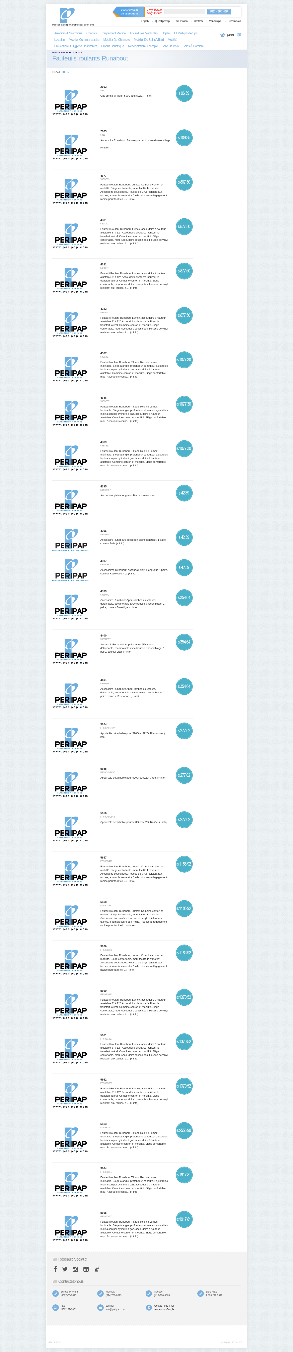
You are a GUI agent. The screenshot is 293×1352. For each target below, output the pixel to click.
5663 (103, 1124)
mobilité (172, 39)
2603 (103, 131)
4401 (103, 680)
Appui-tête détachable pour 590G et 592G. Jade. (128, 777)
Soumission (182, 21)
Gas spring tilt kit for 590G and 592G (121, 95)
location (59, 39)
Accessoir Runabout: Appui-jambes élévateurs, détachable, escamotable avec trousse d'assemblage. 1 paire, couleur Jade (132, 648)
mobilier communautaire (84, 39)
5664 (103, 1168)
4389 (103, 442)
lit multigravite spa (185, 33)
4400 (103, 635)
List (66, 72)
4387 (103, 353)
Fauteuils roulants (71, 52)
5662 (103, 1079)
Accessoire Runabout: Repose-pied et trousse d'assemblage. (135, 140)
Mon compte (215, 21)
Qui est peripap (162, 21)
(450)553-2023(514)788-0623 (154, 12)
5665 (103, 1212)
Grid (56, 72)
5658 (103, 902)
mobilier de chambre (116, 39)
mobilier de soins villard (149, 39)
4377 (103, 175)
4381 (103, 220)
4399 (103, 591)
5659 (103, 946)
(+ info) (147, 95)
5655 (103, 768)
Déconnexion (234, 21)
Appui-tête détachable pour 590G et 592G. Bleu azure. (131, 733)
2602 (103, 86)
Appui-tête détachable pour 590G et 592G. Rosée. (129, 822)
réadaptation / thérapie (143, 46)
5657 (103, 857)
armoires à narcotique (68, 33)
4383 (103, 308)
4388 (103, 397)
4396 (103, 530)
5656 (103, 813)
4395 (103, 486)
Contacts (198, 21)
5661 (103, 1035)
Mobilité (56, 52)
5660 (103, 990)
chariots (91, 33)
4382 (103, 264)
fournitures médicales (143, 33)
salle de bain (170, 46)
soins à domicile (193, 46)
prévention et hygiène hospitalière (75, 46)
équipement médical (113, 33)
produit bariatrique (112, 46)
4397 (103, 561)
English (145, 21)
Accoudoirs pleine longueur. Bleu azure (123, 495)
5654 (103, 724)
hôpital (165, 33)
